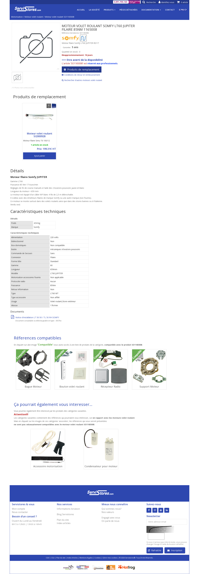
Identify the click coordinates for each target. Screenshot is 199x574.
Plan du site (63, 519)
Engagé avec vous (111, 517)
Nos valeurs (108, 512)
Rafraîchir (154, 550)
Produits (109, 9)
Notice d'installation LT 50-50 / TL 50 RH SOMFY (35, 317)
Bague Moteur (33, 386)
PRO (183, 9)
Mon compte (18, 508)
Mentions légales (86, 558)
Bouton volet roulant (71, 386)
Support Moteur (149, 386)
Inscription (174, 550)
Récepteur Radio (110, 386)
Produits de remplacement (81, 69)
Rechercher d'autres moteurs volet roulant (82, 80)
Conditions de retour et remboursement (81, 74)
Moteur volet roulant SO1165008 (59, 16)
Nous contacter (20, 512)
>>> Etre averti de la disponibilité (82, 59)
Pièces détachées (128, 9)
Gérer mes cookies (110, 558)
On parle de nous (110, 520)
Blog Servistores (65, 514)
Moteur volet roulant (33, 16)
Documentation (151, 9)
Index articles (63, 523)
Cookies (97, 558)
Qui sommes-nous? (111, 508)
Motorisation (17, 16)
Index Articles (72, 558)
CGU (53, 558)
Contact (170, 9)
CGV (47, 558)
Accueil (81, 9)
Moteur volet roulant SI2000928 (39, 135)
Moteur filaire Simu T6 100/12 (36, 140)
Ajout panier (39, 155)
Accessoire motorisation (47, 466)
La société (94, 9)
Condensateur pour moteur (101, 466)
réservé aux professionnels (102, 63)
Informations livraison (68, 508)
